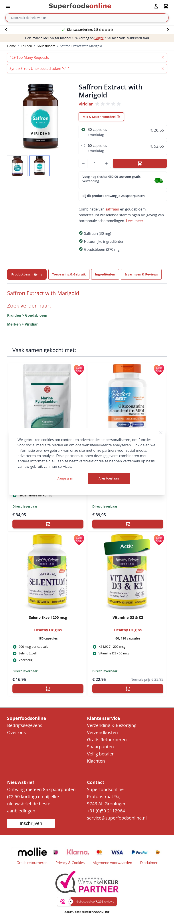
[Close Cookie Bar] (161, 432)
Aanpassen (65, 478)
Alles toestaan (109, 478)
